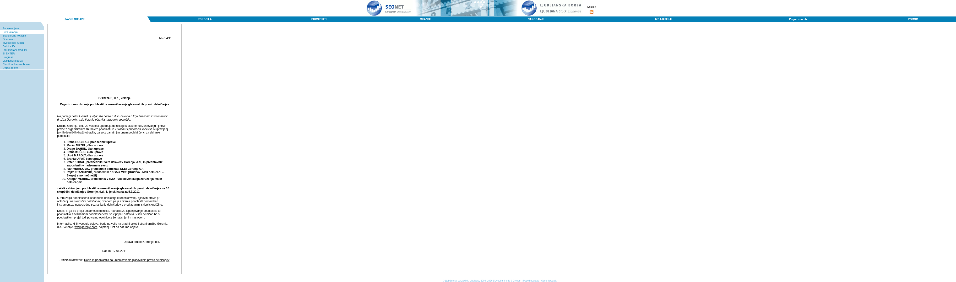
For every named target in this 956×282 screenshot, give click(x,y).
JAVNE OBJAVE (74, 19)
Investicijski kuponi (13, 42)
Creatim (517, 280)
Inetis (507, 280)
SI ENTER (9, 53)
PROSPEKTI (319, 19)
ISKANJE (425, 19)
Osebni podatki (549, 280)
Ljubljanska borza (13, 60)
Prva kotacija (10, 32)
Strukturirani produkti (15, 49)
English (591, 6)
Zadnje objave (11, 28)
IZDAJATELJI (663, 19)
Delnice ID (9, 46)
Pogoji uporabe (798, 19)
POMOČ (913, 19)
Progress (8, 57)
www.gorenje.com (86, 227)
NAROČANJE (536, 19)
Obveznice (9, 39)
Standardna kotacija (14, 35)
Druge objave (10, 67)
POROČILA (205, 19)
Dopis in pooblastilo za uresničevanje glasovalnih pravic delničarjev (126, 260)
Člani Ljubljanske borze (16, 64)
